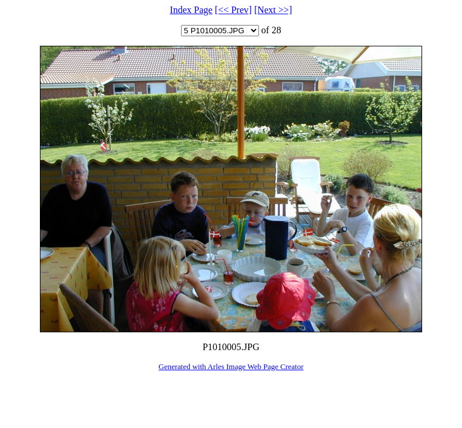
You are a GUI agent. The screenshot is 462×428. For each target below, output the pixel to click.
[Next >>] (273, 10)
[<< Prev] (233, 10)
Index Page (191, 10)
